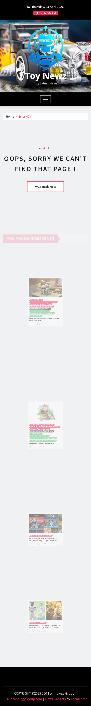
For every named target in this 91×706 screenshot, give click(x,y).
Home (10, 117)
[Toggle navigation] (45, 99)
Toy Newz (45, 75)
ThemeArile (79, 699)
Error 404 (25, 117)
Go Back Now (45, 187)
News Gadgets (55, 699)
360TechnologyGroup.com (23, 699)
